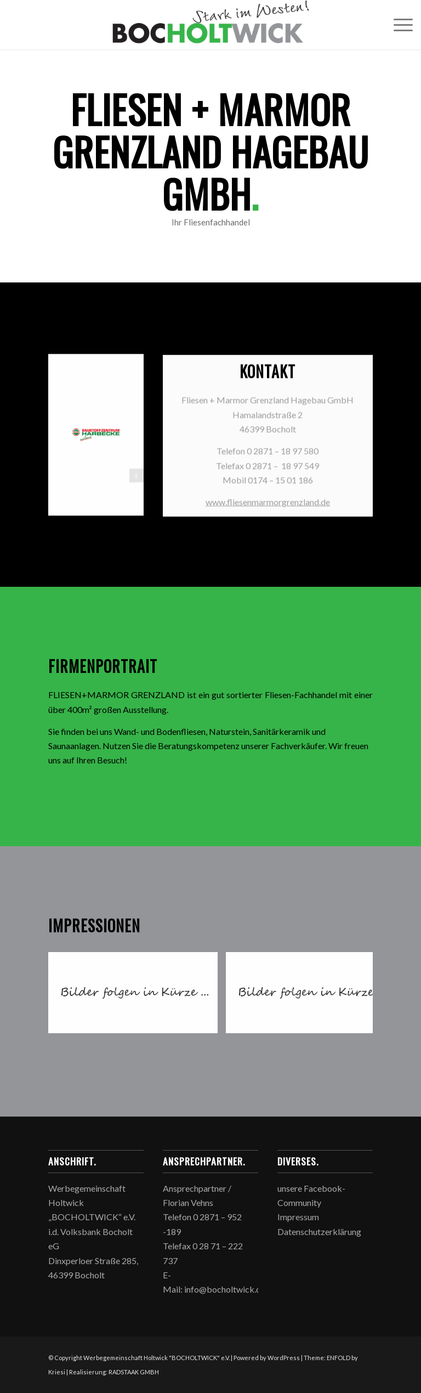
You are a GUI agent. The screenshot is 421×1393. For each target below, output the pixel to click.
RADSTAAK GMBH (134, 1371)
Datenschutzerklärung (319, 1231)
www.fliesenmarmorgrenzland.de (268, 505)
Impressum (298, 1216)
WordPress (284, 1357)
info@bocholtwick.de (224, 1289)
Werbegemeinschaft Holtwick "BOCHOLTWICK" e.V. (156, 1357)
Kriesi (56, 1371)
